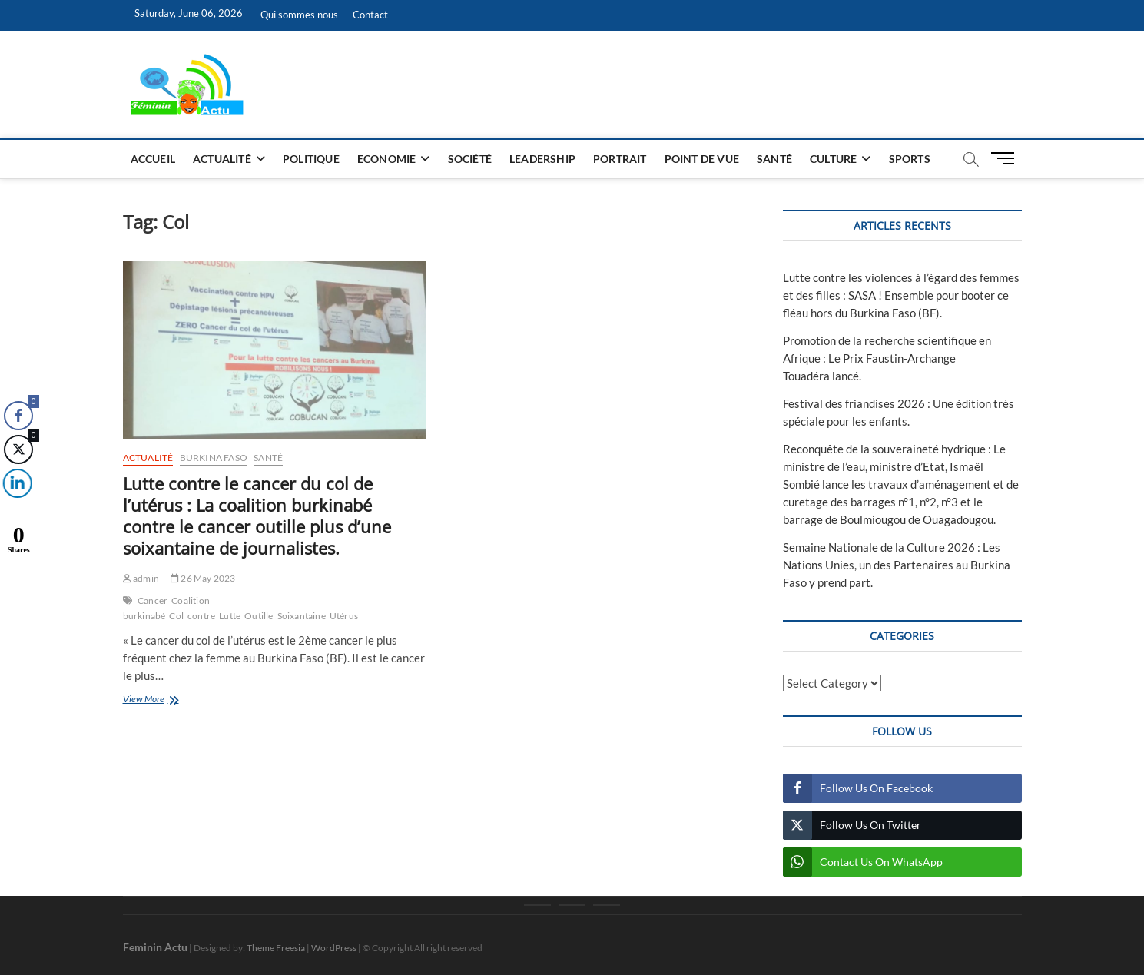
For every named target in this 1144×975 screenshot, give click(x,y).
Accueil (153, 158)
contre (201, 616)
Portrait (620, 158)
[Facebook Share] (18, 415)
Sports (909, 158)
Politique (311, 158)
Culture (833, 158)
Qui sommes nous (299, 14)
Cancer (152, 600)
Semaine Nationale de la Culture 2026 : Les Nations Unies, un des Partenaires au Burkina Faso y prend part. (896, 564)
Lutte (229, 616)
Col (176, 616)
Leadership (542, 158)
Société (470, 158)
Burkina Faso (213, 457)
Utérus (344, 616)
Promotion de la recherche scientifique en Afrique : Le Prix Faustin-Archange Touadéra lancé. (887, 358)
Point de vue (702, 158)
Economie (386, 158)
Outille (258, 616)
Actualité (222, 158)
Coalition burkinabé (166, 608)
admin (141, 578)
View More (166, 700)
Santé (774, 158)
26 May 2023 (203, 578)
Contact (370, 14)
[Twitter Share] (17, 449)
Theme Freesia (276, 947)
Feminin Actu (155, 946)
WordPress (333, 947)
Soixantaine (301, 616)
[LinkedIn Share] (14, 483)
